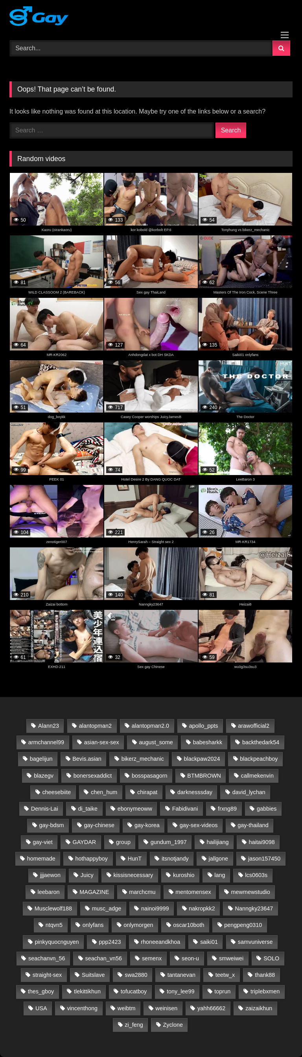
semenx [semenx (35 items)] (152, 958)
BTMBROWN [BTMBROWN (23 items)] (204, 776)
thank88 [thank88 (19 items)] (265, 975)
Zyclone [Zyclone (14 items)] (173, 1025)
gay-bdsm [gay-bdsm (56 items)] (51, 825)
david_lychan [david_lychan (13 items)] (248, 792)
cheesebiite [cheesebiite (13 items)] (56, 792)
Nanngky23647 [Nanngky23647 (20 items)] (254, 908)
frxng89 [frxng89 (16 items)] (227, 809)
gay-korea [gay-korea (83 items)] (147, 825)
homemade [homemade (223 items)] (41, 858)
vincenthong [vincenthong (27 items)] (82, 1008)
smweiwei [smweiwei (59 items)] (231, 958)
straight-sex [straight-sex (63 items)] (47, 975)
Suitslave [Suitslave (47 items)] (93, 975)
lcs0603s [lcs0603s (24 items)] (256, 875)
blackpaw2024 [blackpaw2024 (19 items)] (202, 759)
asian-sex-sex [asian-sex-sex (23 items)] (101, 742)
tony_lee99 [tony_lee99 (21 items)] (180, 991)
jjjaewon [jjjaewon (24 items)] (50, 875)
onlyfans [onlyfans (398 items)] (93, 925)
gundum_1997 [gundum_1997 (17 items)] (169, 842)
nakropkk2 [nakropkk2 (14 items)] (202, 908)
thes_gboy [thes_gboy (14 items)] (41, 991)
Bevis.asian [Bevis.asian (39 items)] (86, 759)
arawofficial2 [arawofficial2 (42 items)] (253, 726)
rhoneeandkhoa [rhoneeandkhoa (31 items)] (160, 942)
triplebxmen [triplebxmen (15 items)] (265, 991)
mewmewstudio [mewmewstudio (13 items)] (250, 892)
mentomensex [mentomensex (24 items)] (193, 892)
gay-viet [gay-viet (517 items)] (42, 842)
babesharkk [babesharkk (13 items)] (207, 742)
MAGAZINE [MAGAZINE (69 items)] (94, 892)
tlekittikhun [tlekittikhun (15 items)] (87, 991)
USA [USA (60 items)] (41, 1008)
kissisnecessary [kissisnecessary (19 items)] (133, 875)
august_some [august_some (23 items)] (156, 742)
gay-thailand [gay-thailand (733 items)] (253, 825)
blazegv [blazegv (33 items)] (43, 776)
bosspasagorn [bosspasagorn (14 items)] (149, 776)
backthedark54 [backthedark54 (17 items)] (260, 742)
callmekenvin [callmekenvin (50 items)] (257, 776)
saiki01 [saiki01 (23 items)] (209, 942)
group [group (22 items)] (123, 842)
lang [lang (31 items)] (219, 875)
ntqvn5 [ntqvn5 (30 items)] (54, 925)
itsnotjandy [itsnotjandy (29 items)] (175, 858)
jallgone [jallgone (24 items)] (218, 858)
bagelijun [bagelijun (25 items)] (41, 759)
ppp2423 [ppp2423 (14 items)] (110, 942)
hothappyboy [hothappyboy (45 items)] (92, 858)
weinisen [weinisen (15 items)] (166, 1008)
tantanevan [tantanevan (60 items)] (181, 975)
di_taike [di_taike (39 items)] (88, 809)
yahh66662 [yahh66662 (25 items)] (211, 1008)
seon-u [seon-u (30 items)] (190, 958)
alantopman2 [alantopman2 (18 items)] (95, 726)
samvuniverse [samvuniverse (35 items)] (255, 942)
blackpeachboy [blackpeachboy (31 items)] (259, 759)
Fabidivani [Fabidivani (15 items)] (185, 809)
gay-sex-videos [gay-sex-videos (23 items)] (199, 825)
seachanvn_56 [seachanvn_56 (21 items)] (46, 958)
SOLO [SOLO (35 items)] (271, 958)
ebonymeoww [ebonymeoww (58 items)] (135, 809)
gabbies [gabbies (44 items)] (266, 809)
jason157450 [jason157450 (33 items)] (264, 858)
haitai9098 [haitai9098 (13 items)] (261, 842)
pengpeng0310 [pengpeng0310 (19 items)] (243, 925)
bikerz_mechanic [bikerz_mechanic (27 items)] (143, 759)
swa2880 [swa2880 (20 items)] (136, 975)
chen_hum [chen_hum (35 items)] (104, 792)
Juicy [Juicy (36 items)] (87, 875)
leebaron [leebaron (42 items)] (48, 892)
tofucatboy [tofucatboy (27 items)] (134, 991)
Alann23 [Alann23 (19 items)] (48, 726)
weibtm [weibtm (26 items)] (127, 1008)
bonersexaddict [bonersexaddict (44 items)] (93, 776)
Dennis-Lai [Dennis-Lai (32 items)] (44, 809)
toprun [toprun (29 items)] (222, 991)
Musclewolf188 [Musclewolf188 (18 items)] (53, 908)
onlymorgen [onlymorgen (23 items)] (138, 925)
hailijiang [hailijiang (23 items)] (218, 842)
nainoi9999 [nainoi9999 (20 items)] (155, 908)
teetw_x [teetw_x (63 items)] (225, 975)
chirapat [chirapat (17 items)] (147, 792)
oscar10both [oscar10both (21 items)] (188, 925)
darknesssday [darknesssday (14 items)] (194, 792)
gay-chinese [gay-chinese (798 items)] (99, 825)
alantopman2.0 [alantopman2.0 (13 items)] (150, 726)
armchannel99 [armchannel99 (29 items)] (46, 742)
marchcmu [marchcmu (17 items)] (142, 892)
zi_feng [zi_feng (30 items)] (134, 1025)
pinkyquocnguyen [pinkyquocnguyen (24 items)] (57, 942)
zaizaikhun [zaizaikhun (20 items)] (258, 1008)
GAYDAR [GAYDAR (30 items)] (84, 842)
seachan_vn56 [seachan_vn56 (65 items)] (103, 958)
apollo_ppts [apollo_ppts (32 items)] (203, 726)
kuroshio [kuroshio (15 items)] (183, 875)
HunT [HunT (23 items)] (135, 858)
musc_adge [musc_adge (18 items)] (106, 908)
